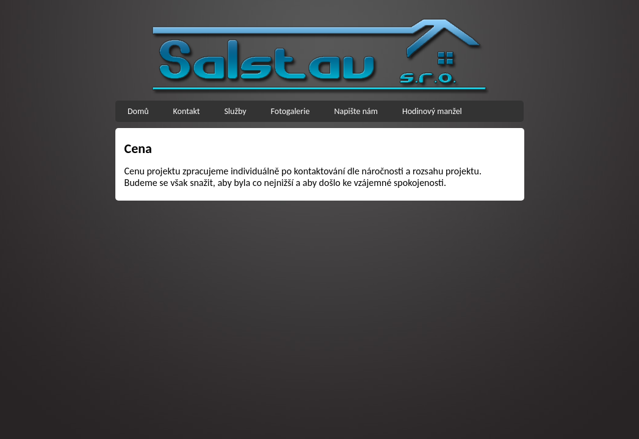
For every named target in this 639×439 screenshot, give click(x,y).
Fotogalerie (290, 111)
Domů (138, 111)
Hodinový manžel (432, 111)
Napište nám (356, 111)
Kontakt (186, 111)
